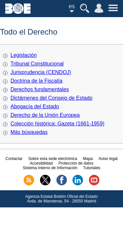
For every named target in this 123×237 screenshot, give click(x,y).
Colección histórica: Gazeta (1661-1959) (57, 123)
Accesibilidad (41, 163)
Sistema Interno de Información (50, 168)
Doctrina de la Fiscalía (36, 81)
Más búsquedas (29, 132)
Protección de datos (75, 163)
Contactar (14, 158)
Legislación (23, 55)
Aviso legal (108, 158)
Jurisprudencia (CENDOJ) (40, 72)
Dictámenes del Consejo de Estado (51, 98)
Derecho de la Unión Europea (45, 115)
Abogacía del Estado (34, 106)
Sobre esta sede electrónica (52, 158)
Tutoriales (91, 168)
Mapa (88, 158)
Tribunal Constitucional (37, 63)
